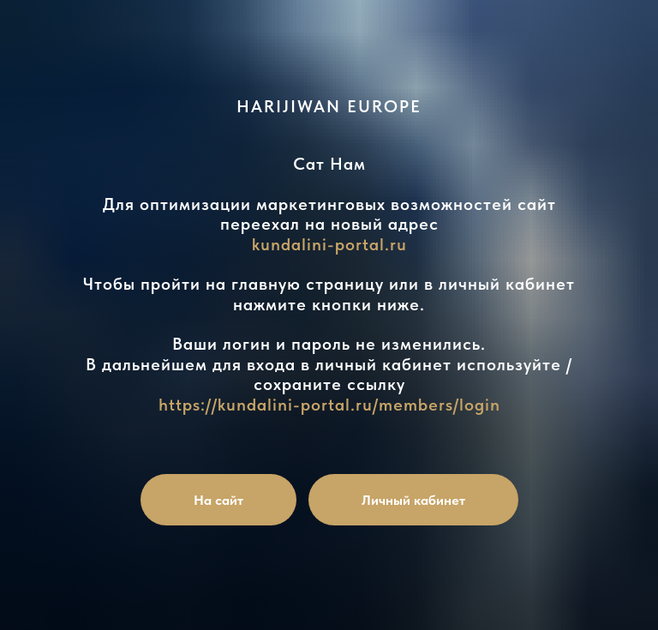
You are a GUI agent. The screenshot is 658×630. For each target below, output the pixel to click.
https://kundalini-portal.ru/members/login (329, 404)
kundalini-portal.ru (329, 244)
